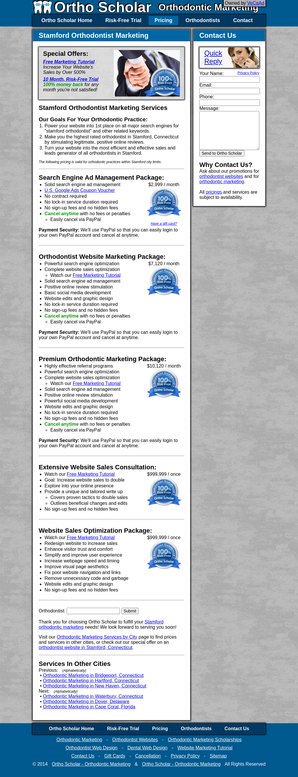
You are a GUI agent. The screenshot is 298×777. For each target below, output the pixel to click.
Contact (243, 20)
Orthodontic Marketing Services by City (97, 637)
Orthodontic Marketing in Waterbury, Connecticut (93, 696)
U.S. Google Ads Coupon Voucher (80, 190)
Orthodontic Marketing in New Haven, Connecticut (94, 685)
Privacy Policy (248, 73)
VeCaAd (255, 3)
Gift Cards (114, 755)
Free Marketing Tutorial (69, 61)
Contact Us (237, 728)
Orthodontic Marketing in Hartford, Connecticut (91, 680)
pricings (214, 192)
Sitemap (218, 755)
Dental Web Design (147, 747)
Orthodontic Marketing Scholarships (205, 739)
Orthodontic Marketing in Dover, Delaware (86, 701)
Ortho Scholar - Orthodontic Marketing (91, 764)
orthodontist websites (221, 176)
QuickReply (213, 57)
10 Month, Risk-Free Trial (70, 79)
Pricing (163, 20)
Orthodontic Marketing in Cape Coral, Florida (89, 706)
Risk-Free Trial (123, 20)
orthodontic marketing (221, 181)
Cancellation (148, 755)
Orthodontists (202, 20)
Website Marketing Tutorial (205, 747)
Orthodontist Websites (135, 739)
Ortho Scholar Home (66, 20)
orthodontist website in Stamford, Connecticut (85, 647)
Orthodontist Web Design (91, 747)
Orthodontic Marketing (208, 7)
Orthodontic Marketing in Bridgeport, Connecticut (93, 675)
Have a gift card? (164, 224)
